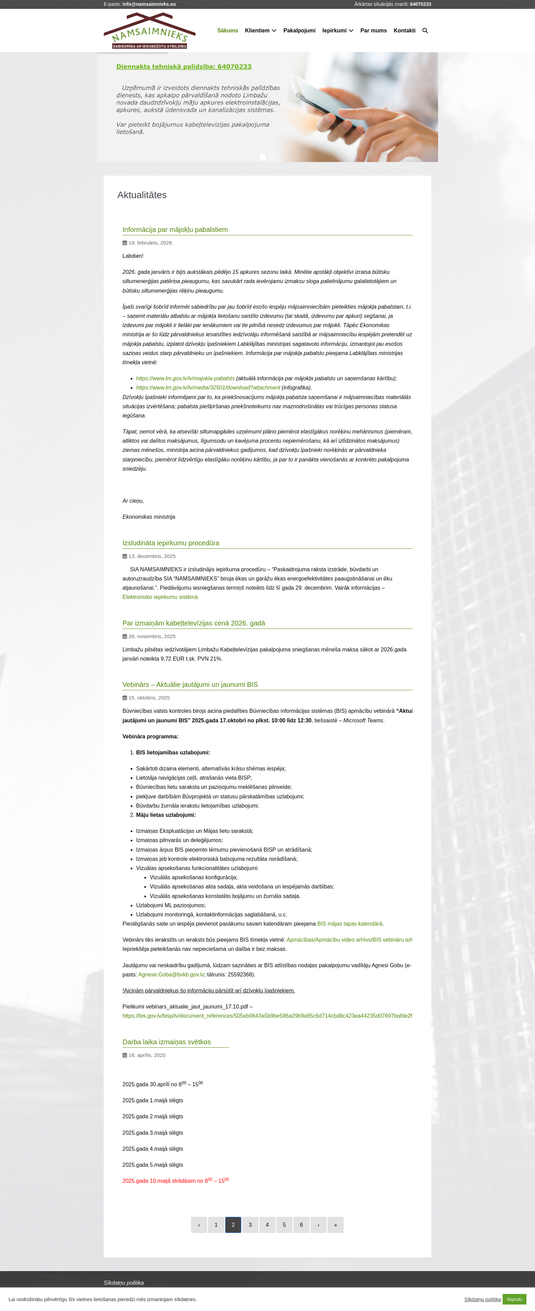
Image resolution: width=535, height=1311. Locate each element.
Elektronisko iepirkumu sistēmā (160, 597)
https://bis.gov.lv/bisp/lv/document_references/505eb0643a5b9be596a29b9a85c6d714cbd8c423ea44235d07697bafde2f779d (273, 1016)
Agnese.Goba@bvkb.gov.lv (171, 974)
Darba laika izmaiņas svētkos (166, 1042)
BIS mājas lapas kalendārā (349, 924)
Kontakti (405, 30)
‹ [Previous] (199, 1225)
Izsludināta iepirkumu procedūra (170, 543)
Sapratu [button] (514, 1299)
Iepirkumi (338, 30)
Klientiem (260, 30)
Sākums (227, 30)
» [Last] (335, 1225)
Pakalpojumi (300, 30)
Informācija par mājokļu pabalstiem (175, 229)
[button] (425, 31)
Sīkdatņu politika (482, 1299)
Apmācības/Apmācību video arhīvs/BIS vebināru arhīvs (353, 940)
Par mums (374, 30)
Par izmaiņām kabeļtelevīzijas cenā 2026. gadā (193, 623)
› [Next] (318, 1225)
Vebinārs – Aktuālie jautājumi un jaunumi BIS (190, 684)
